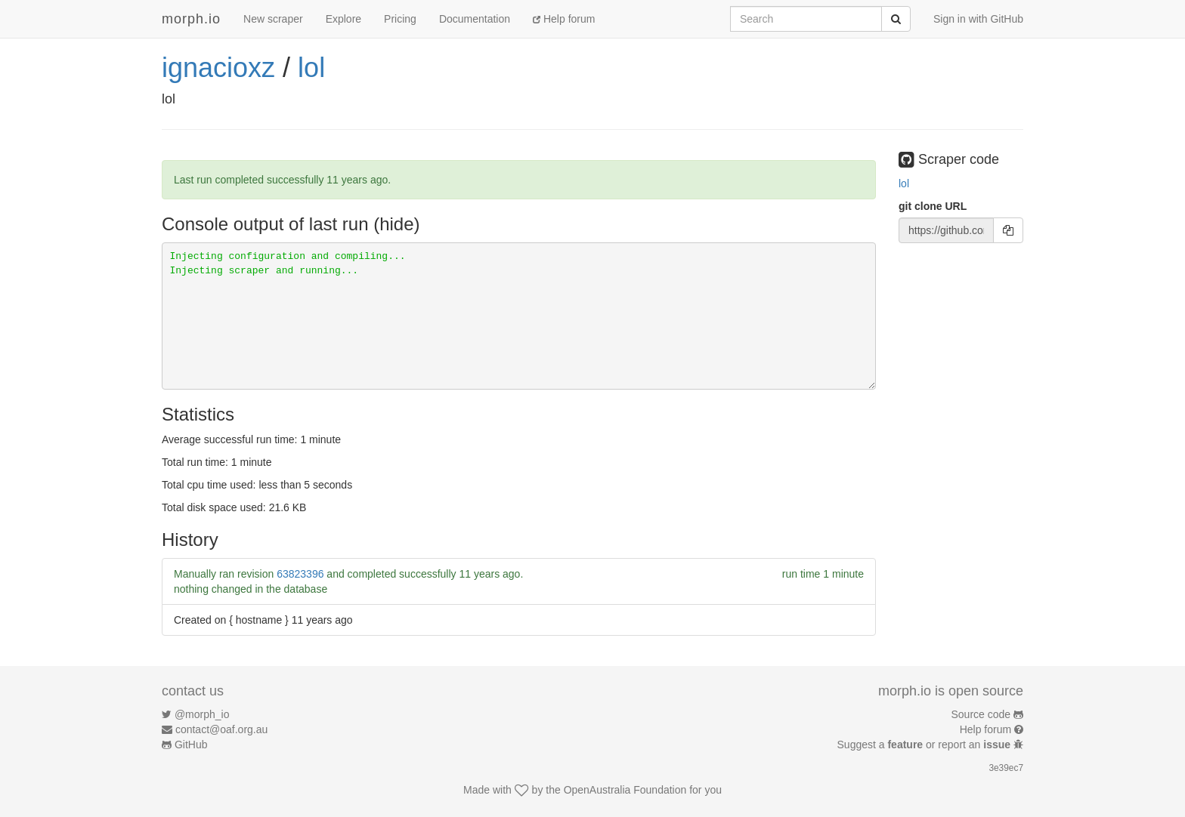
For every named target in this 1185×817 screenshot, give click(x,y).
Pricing (400, 19)
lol (311, 67)
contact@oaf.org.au (221, 729)
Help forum (564, 19)
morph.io (191, 18)
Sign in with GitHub (978, 19)
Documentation (474, 19)
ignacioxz (218, 67)
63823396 (300, 574)
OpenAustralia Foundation (625, 790)
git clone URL (933, 206)
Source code (981, 714)
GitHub (191, 744)
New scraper (273, 19)
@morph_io (202, 714)
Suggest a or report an (925, 744)
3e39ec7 (1006, 768)
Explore (343, 19)
